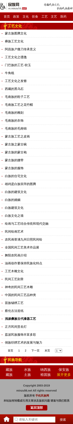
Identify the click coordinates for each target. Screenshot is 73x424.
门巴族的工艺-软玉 (18, 65)
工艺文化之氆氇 (16, 57)
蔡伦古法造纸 (14, 310)
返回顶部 (36, 407)
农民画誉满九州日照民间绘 (23, 239)
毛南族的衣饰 (14, 120)
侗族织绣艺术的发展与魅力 (23, 342)
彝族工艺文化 (14, 41)
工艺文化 (15, 26)
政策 (16, 16)
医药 (63, 16)
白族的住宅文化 (16, 176)
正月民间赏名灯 (16, 326)
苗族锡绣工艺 (14, 303)
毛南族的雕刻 (14, 112)
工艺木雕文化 (14, 271)
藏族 (9, 370)
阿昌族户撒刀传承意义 (20, 49)
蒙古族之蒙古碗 (16, 144)
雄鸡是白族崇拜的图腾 (20, 184)
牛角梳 (9, 73)
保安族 (64, 370)
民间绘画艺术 (14, 231)
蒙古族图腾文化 (16, 33)
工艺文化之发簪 (16, 81)
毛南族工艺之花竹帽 (19, 104)
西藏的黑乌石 (14, 88)
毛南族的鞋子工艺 (17, 96)
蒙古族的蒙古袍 (16, 152)
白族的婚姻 (12, 199)
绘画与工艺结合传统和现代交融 (26, 223)
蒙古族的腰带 (14, 160)
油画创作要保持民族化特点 (23, 263)
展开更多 (64, 375)
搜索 (63, 419)
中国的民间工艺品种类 (20, 295)
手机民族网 (42, 395)
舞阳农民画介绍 (16, 255)
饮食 (35, 16)
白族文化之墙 (14, 215)
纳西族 (45, 370)
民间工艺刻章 (14, 279)
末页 (47, 350)
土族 (27, 375)
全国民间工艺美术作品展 (22, 247)
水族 (27, 370)
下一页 (35, 350)
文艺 (54, 16)
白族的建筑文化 (16, 192)
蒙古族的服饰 (14, 168)
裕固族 (45, 375)
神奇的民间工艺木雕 (19, 287)
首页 (7, 16)
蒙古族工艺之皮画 (17, 136)
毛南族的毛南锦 (16, 128)
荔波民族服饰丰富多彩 (20, 334)
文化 (26, 16)
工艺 (44, 16)
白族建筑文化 (14, 207)
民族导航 (15, 360)
